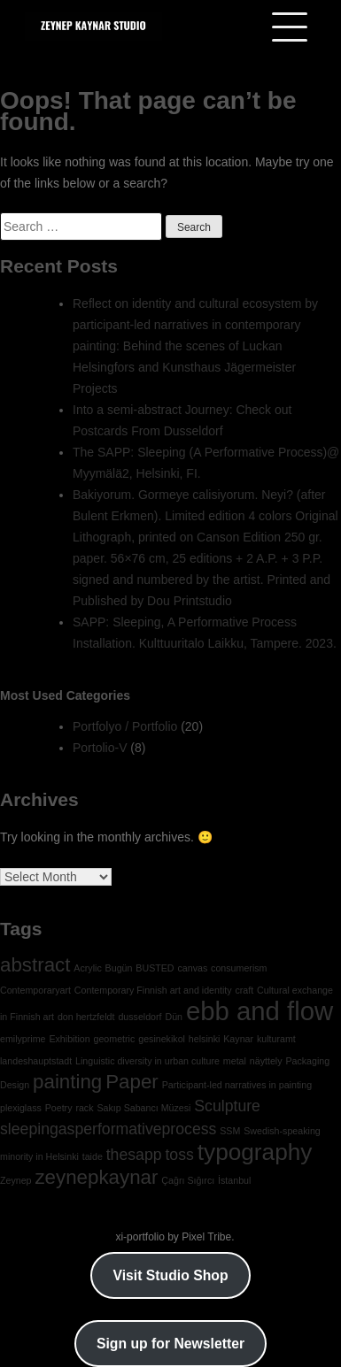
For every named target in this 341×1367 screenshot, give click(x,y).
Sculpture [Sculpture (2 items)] (227, 1106)
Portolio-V (100, 748)
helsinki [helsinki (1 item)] (205, 1038)
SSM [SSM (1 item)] (230, 1130)
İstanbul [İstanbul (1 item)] (234, 1180)
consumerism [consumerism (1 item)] (239, 968)
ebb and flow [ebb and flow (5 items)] (259, 1010)
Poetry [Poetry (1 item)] (59, 1107)
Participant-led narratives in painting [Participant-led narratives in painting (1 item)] (237, 1084)
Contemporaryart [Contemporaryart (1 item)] (35, 990)
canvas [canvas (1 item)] (192, 968)
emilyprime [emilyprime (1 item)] (23, 1038)
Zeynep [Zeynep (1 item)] (16, 1180)
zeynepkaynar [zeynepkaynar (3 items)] (96, 1177)
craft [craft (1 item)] (244, 990)
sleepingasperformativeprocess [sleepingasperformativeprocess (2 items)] (108, 1129)
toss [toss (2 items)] (179, 1154)
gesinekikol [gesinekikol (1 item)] (161, 1038)
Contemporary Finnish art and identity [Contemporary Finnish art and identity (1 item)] (153, 990)
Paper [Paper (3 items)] (132, 1082)
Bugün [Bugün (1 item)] (119, 968)
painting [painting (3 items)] (67, 1082)
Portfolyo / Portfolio (125, 726)
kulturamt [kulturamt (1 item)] (276, 1038)
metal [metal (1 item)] (234, 1061)
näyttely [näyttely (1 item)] (266, 1061)
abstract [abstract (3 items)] (35, 965)
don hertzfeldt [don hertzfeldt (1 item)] (86, 1016)
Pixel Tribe (206, 1237)
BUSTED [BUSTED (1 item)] (155, 968)
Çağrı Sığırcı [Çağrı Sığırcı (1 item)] (187, 1180)
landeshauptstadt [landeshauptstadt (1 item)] (36, 1061)
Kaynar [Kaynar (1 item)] (238, 1038)
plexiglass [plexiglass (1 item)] (21, 1107)
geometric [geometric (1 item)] (115, 1038)
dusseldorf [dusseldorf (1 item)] (139, 1016)
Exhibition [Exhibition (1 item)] (69, 1038)
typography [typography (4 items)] (255, 1152)
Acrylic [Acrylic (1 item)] (87, 968)
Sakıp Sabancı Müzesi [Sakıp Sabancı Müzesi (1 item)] (143, 1107)
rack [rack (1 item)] (84, 1107)
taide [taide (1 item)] (92, 1156)
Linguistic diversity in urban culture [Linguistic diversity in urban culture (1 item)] (147, 1061)
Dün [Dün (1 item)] (173, 1016)
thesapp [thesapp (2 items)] (134, 1154)
